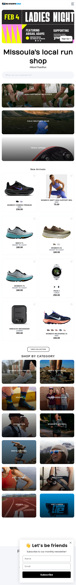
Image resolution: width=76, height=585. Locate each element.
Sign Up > (66, 39)
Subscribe (50, 574)
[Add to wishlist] (34, 176)
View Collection (38, 349)
